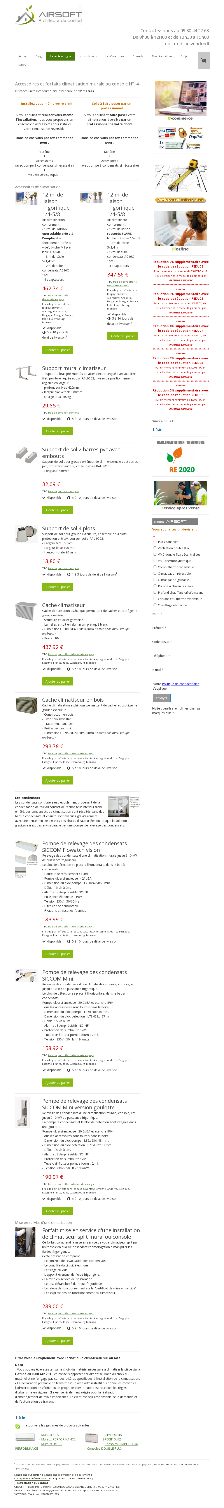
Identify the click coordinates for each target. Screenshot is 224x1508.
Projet (184, 56)
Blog (39, 56)
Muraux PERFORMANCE (58, 1439)
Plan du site (84, 1478)
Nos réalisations (162, 56)
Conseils (138, 56)
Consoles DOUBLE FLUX (104, 1448)
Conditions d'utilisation (27, 1474)
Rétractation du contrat (32, 1482)
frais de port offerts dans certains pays (57, 297)
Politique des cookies (62, 1478)
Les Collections (114, 56)
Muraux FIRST (51, 1435)
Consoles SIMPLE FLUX (121, 1444)
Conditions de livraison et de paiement (176, 1464)
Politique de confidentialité (180, 684)
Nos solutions (88, 56)
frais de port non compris (63, 412)
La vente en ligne (60, 56)
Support (23, 64)
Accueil (22, 56)
